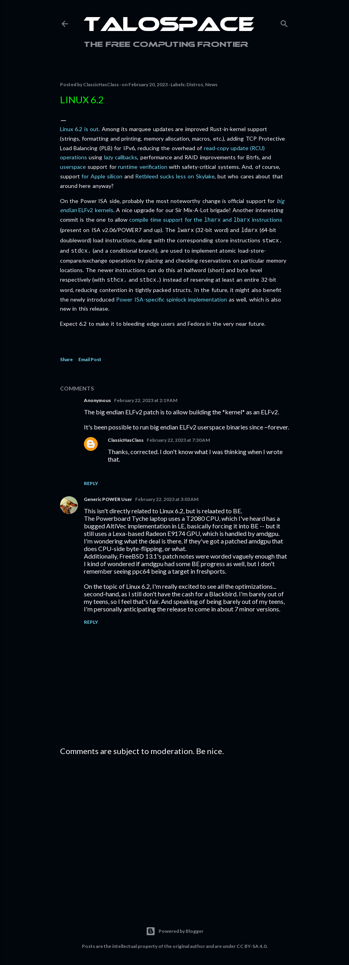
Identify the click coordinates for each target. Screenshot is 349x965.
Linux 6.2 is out (79, 129)
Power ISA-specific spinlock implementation (171, 295)
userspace (73, 166)
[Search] (284, 22)
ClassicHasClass (125, 436)
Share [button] (66, 355)
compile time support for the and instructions (205, 219)
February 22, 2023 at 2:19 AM (145, 396)
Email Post (89, 355)
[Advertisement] (174, 827)
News (211, 84)
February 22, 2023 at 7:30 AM (178, 436)
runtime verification (142, 166)
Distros (194, 84)
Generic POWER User (108, 495)
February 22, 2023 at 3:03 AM (166, 495)
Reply (91, 479)
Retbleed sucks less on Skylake (175, 176)
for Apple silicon (101, 176)
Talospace (169, 25)
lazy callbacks (120, 157)
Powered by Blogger (175, 927)
